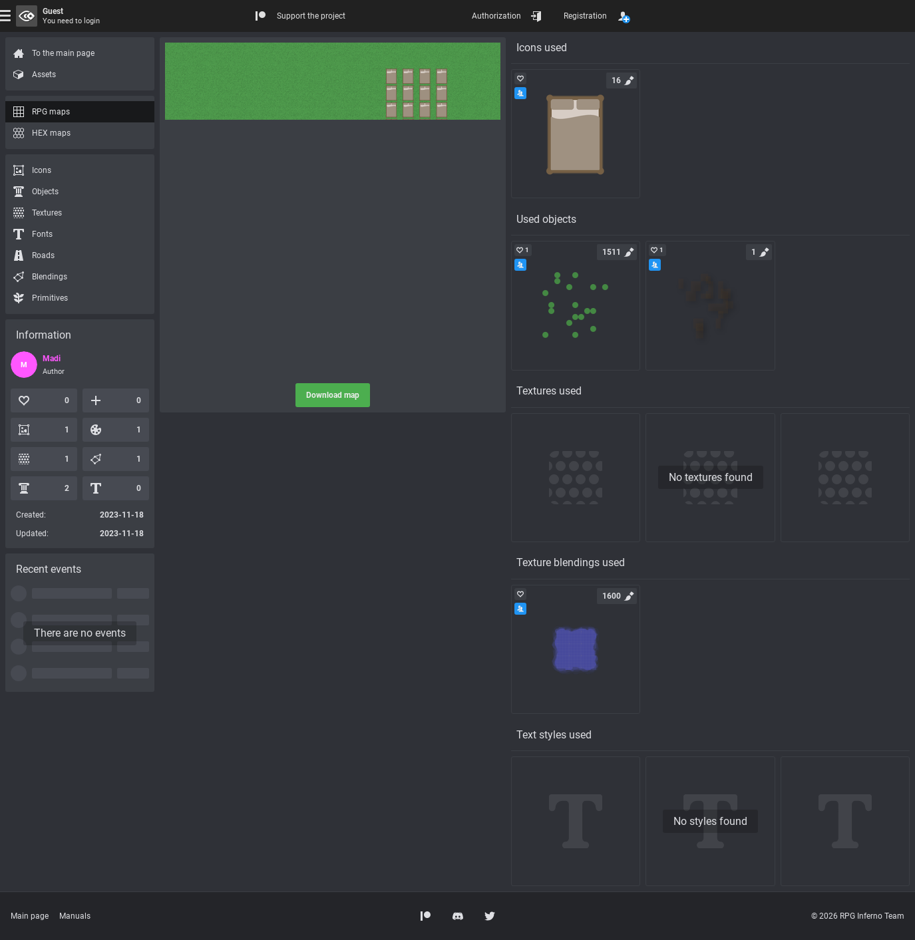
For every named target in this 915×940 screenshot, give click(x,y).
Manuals (75, 916)
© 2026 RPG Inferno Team (857, 916)
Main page (30, 916)
